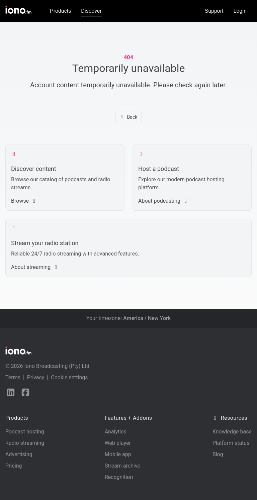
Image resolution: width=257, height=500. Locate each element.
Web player (118, 443)
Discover (91, 11)
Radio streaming (24, 443)
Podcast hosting (24, 431)
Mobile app (118, 454)
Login (240, 11)
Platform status (231, 443)
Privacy (36, 377)
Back (129, 117)
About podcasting (163, 201)
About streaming (35, 267)
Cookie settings (69, 377)
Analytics (115, 431)
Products (60, 11)
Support (214, 11)
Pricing (13, 466)
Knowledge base (232, 431)
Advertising (18, 454)
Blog (217, 454)
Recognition (119, 477)
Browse (24, 201)
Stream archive (122, 466)
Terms (12, 377)
